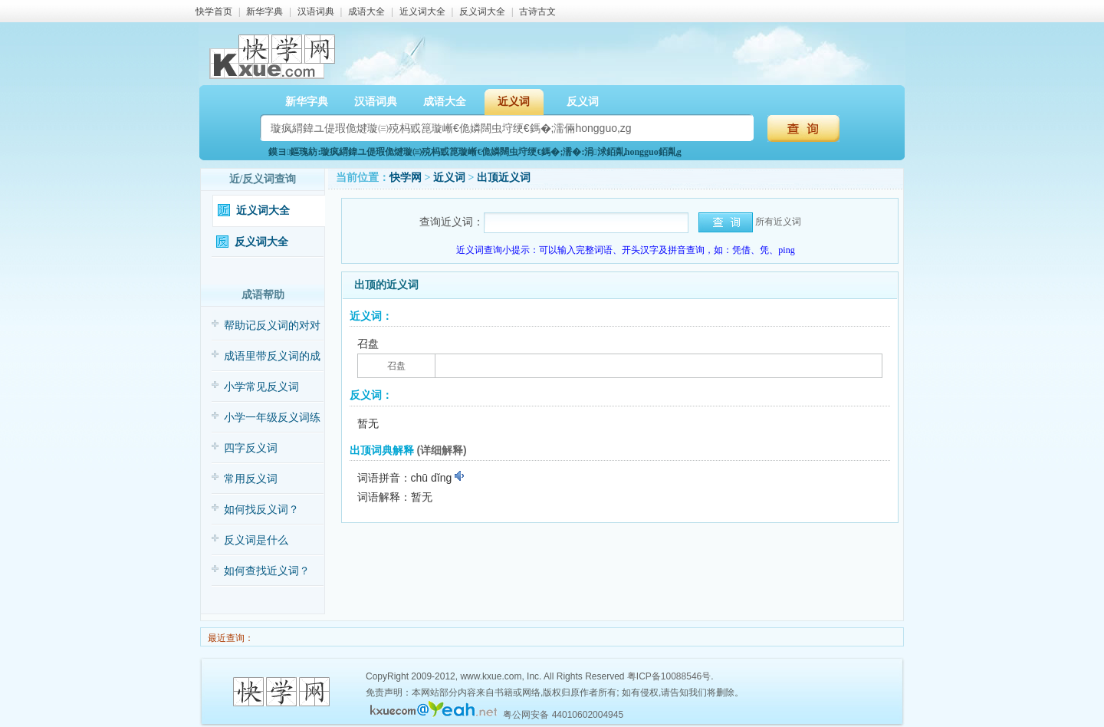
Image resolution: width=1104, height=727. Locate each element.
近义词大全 (422, 11)
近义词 (514, 101)
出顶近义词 (504, 177)
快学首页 (214, 11)
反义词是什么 (256, 540)
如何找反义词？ (261, 509)
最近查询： (229, 638)
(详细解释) (441, 450)
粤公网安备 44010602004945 (563, 714)
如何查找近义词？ (267, 571)
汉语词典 (315, 11)
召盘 (396, 365)
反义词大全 (482, 11)
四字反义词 (251, 448)
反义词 (583, 101)
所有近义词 (778, 221)
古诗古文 (537, 11)
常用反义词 (251, 479)
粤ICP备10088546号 (669, 676)
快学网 (405, 177)
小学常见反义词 (261, 387)
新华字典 (264, 11)
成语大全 (366, 11)
